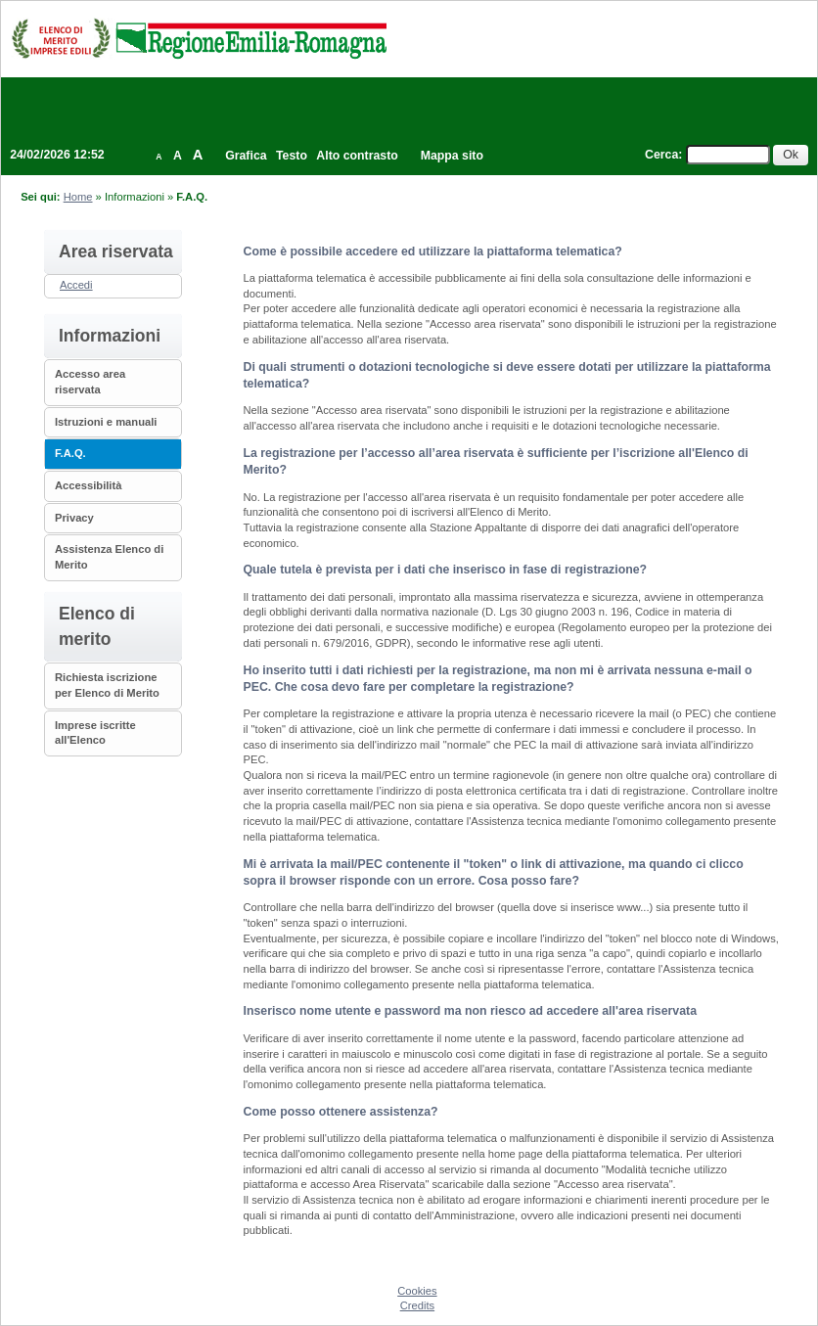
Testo (291, 155)
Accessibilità (88, 485)
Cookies (416, 1291)
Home (78, 197)
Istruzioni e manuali (106, 422)
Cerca (661, 154)
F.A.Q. (70, 453)
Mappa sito (452, 155)
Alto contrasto (356, 155)
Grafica (245, 155)
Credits (417, 1305)
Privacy (74, 518)
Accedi (76, 285)
